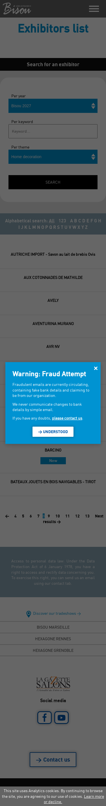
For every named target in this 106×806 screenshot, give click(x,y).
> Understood (53, 431)
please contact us (67, 418)
